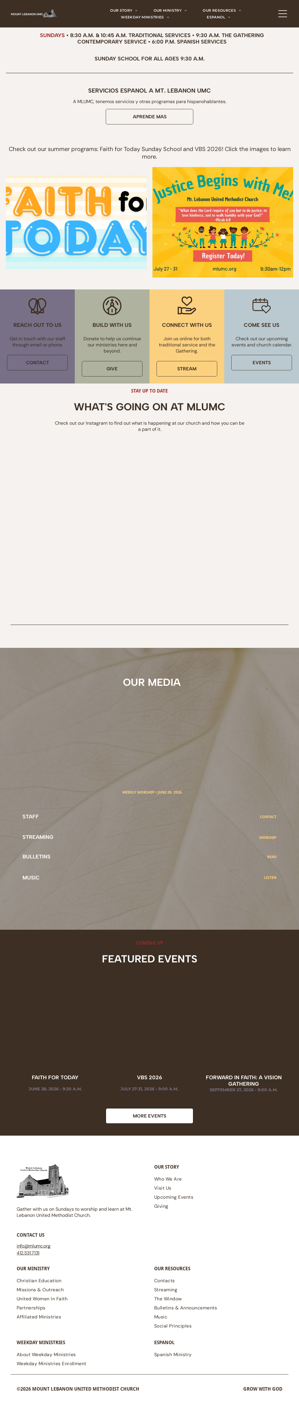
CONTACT (268, 817)
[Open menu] (282, 13)
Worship (268, 837)
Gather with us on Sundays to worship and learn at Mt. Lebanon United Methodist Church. (74, 1212)
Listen (270, 877)
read (272, 857)
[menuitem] (124, 10)
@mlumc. (34, 1246)
